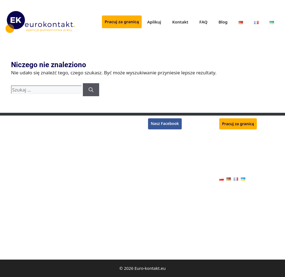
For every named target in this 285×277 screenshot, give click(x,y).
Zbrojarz (84, 161)
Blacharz (13, 225)
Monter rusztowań (22, 121)
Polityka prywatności (238, 161)
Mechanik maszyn (93, 193)
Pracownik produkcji (95, 201)
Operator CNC (18, 193)
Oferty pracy (230, 170)
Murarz (12, 145)
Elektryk (13, 249)
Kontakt (180, 22)
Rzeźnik (83, 121)
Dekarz (12, 177)
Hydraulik (14, 201)
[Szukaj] (91, 89)
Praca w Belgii (160, 148)
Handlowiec (87, 241)
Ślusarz (83, 169)
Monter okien (89, 209)
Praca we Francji (162, 142)
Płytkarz (84, 129)
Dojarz (83, 225)
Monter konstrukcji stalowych (103, 145)
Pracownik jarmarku (95, 233)
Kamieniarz (87, 249)
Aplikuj (154, 22)
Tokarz (83, 177)
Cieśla (11, 209)
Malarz (12, 241)
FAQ (203, 22)
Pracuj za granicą (122, 21)
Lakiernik (14, 169)
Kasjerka (13, 161)
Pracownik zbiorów (22, 137)
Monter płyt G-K (20, 233)
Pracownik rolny (91, 217)
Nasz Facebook (165, 123)
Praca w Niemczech (165, 135)
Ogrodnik (85, 137)
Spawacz (13, 129)
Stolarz (12, 217)
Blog (223, 22)
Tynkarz (13, 153)
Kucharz (84, 153)
